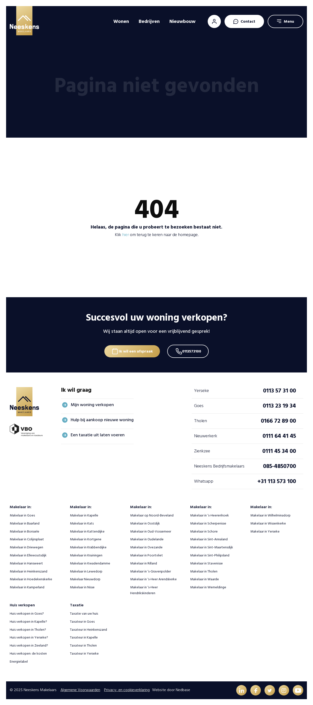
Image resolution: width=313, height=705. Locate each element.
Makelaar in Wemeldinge (208, 587)
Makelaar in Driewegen (26, 547)
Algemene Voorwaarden (80, 689)
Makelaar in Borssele (24, 531)
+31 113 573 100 (276, 481)
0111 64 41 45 (279, 435)
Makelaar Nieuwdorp (85, 578)
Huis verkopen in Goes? (27, 613)
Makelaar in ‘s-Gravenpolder (150, 570)
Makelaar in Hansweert (26, 563)
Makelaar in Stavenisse (206, 563)
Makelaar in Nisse (82, 587)
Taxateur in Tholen (83, 645)
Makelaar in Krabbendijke (88, 547)
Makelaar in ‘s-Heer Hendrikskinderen (144, 589)
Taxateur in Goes (82, 621)
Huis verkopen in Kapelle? (28, 621)
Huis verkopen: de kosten (28, 653)
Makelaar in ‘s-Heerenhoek (209, 515)
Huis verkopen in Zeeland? (29, 645)
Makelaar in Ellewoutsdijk (28, 555)
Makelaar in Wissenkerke (268, 523)
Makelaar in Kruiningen (86, 555)
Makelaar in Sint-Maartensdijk (211, 547)
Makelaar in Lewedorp (86, 570)
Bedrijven (149, 21)
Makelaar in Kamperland (27, 587)
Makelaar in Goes (22, 515)
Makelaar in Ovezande (146, 547)
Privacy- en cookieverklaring (127, 689)
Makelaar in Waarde (204, 578)
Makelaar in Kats (82, 523)
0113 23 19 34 (279, 405)
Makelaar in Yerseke (265, 531)
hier (125, 234)
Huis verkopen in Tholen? (28, 629)
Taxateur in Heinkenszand (88, 629)
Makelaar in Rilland (143, 563)
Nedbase (183, 689)
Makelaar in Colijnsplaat (27, 539)
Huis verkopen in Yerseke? (29, 637)
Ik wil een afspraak (135, 350)
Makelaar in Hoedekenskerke (31, 578)
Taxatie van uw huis (84, 613)
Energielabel (19, 661)
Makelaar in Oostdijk (145, 523)
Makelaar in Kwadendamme (90, 563)
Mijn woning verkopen (92, 404)
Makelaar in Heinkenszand (28, 570)
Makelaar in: (20, 506)
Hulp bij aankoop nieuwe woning (102, 419)
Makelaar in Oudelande (147, 539)
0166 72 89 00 (278, 420)
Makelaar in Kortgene (85, 539)
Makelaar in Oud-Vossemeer (150, 531)
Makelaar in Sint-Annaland (209, 539)
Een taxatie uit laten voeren (98, 434)
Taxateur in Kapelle (84, 637)
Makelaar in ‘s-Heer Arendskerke (153, 578)
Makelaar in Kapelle (84, 515)
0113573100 (192, 350)
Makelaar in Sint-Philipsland (209, 555)
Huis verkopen (22, 604)
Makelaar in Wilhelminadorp (270, 515)
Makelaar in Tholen (203, 570)
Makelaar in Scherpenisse (208, 523)
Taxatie (77, 604)
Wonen (121, 21)
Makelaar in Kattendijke (87, 531)
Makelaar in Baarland (24, 523)
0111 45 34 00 (279, 450)
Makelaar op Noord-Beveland (152, 515)
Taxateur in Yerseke (84, 653)
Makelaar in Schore (204, 531)
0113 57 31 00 (279, 390)
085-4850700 (279, 465)
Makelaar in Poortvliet (146, 555)
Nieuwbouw (182, 21)
